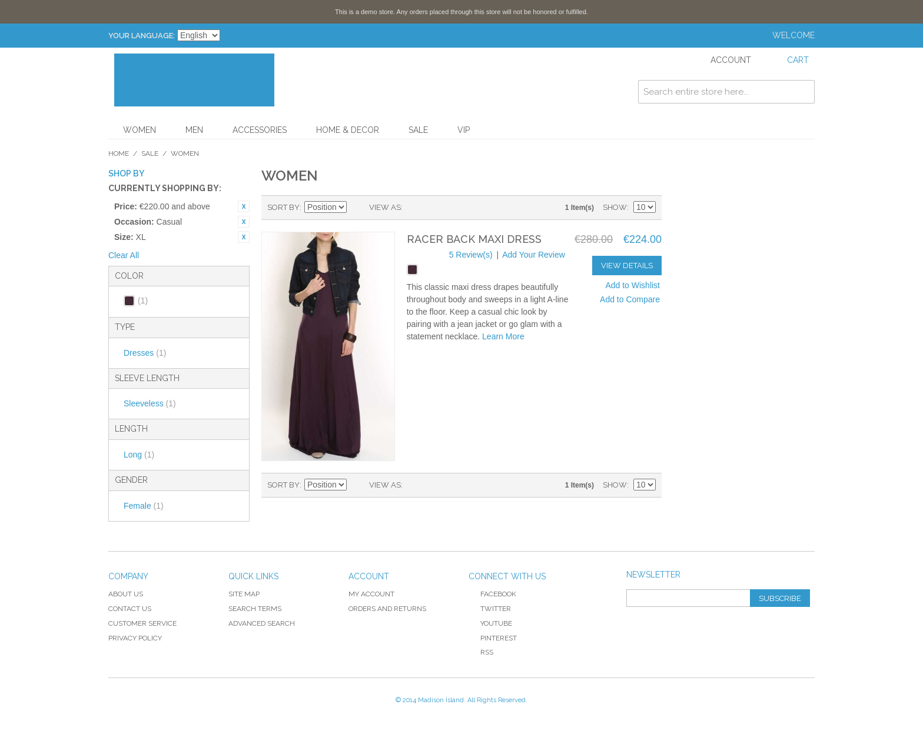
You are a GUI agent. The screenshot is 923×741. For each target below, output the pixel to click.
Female (144, 505)
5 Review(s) (471, 254)
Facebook (492, 594)
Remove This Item (244, 206)
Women (139, 130)
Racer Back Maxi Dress (474, 239)
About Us (125, 594)
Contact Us (129, 609)
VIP (463, 130)
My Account (371, 594)
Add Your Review (533, 254)
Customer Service (142, 623)
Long (139, 454)
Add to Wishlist (632, 285)
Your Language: (141, 35)
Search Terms (254, 609)
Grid (414, 207)
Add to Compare (630, 299)
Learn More (503, 336)
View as (385, 207)
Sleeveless (150, 403)
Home (118, 153)
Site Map (244, 594)
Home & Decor (347, 130)
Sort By (283, 207)
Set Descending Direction (357, 207)
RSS (481, 652)
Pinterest (493, 638)
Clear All (123, 255)
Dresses (145, 353)
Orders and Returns (387, 609)
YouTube (490, 623)
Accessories (260, 130)
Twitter (490, 609)
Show (615, 207)
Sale (418, 130)
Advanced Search (261, 623)
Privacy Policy (135, 638)
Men (194, 130)
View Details (627, 265)
